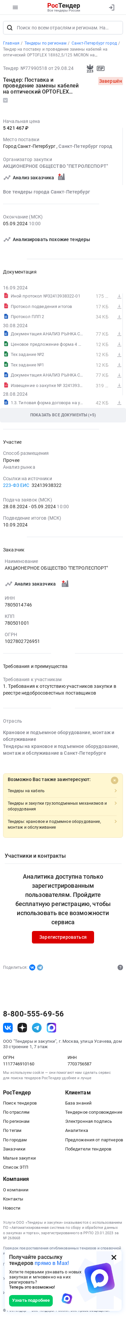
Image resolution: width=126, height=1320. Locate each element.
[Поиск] (9, 27)
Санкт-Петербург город (85, 146)
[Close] (114, 780)
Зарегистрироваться (63, 937)
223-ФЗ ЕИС (16, 485)
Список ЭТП (15, 1167)
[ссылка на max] (51, 1028)
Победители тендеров (88, 1148)
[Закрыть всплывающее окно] (114, 1257)
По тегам (12, 1130)
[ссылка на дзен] (22, 1028)
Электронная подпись (88, 1121)
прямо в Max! (52, 1263)
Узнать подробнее (31, 1300)
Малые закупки (19, 1158)
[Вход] (111, 7)
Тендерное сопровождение (93, 1112)
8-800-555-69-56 (33, 1014)
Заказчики (14, 1148)
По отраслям (16, 1112)
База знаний (78, 1103)
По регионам (16, 1121)
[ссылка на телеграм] (37, 1028)
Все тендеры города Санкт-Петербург (46, 192)
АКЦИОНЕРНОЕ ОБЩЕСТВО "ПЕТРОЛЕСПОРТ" (55, 166)
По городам (15, 1139)
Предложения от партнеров (94, 1139)
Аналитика (76, 1130)
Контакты (13, 1198)
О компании (16, 1189)
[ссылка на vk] (8, 1028)
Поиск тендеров (20, 1103)
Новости (11, 1208)
